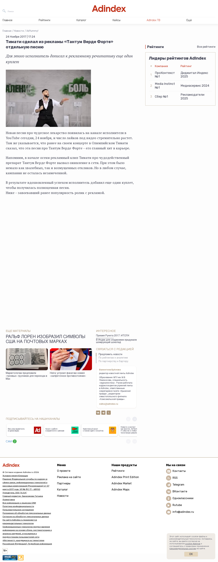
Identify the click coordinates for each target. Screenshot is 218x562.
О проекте (63, 470)
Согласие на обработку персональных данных (26, 516)
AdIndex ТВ (153, 20)
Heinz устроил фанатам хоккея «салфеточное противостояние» (68, 374)
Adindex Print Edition (125, 477)
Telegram (178, 484)
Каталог (62, 489)
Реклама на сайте (69, 477)
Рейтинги (118, 470)
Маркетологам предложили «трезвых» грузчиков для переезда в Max (26, 376)
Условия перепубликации (15, 475)
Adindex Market (122, 483)
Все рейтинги (206, 46)
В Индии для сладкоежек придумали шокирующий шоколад (116, 341)
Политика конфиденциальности (18, 506)
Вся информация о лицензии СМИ (19, 503)
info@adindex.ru (183, 512)
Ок (191, 554)
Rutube (177, 505)
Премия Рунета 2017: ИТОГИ (112, 336)
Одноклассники (183, 498)
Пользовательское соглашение (18, 510)
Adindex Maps (120, 489)
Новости (19, 30)
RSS (175, 478)
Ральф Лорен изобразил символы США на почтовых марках (45, 339)
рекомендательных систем (182, 548)
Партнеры (63, 483)
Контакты (179, 471)
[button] (134, 419)
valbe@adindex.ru (108, 404)
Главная (7, 30)
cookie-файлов (192, 543)
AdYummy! (32, 30)
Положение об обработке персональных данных (27, 513)
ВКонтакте (180, 491)
